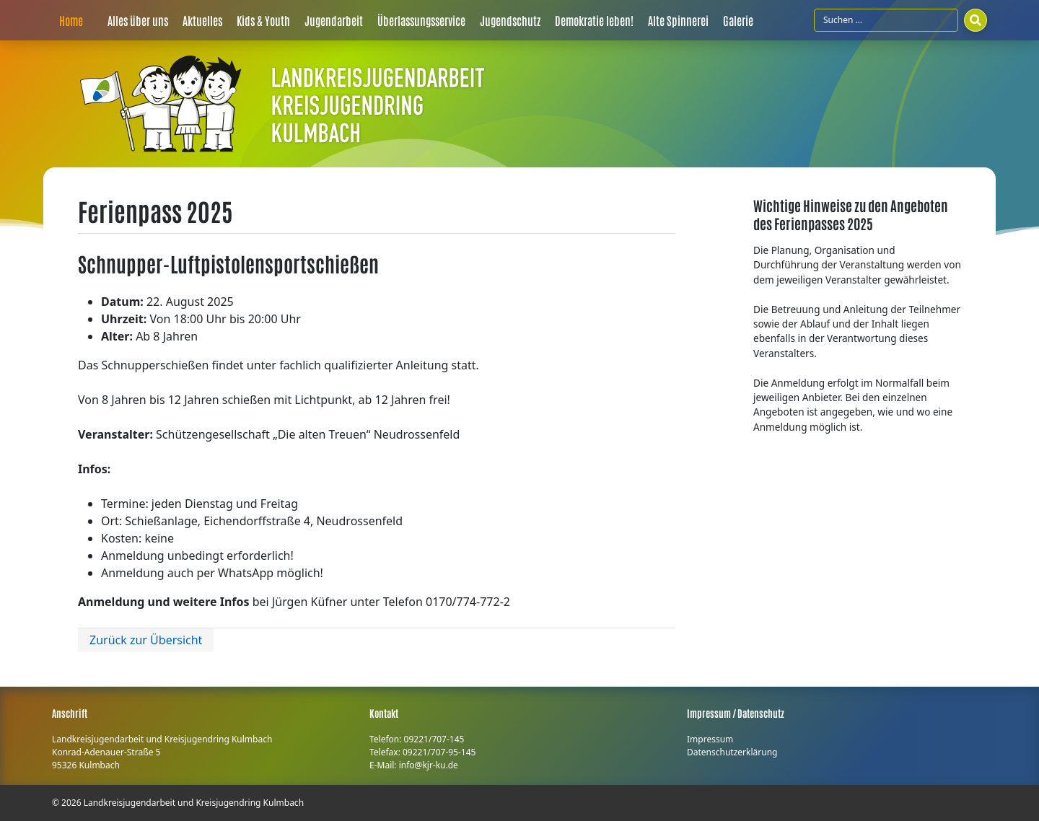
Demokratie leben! (594, 20)
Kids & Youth (263, 20)
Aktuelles (202, 20)
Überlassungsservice (421, 20)
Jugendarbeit (333, 20)
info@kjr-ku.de (428, 765)
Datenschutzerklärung (732, 752)
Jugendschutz (510, 20)
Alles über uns (138, 20)
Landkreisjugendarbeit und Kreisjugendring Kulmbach (194, 802)
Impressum (710, 739)
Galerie (738, 20)
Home (71, 20)
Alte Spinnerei (678, 20)
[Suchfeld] (886, 20)
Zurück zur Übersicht (145, 640)
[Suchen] (975, 20)
